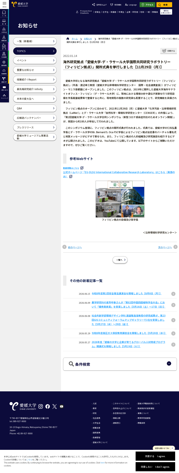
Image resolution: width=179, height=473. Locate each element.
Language (131, 4)
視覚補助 (115, 4)
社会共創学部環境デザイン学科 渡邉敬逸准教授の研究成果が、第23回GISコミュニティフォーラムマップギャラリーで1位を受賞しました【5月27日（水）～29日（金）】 (128, 320)
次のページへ (165, 247)
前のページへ (75, 247)
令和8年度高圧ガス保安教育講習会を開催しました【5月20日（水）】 (129, 333)
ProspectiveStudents (86, 11)
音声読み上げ (99, 4)
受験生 (97, 12)
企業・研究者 (132, 12)
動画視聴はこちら (71, 167)
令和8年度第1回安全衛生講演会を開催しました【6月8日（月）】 (127, 293)
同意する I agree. (155, 456)
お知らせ (88, 38)
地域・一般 (145, 12)
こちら (29, 459)
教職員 (155, 12)
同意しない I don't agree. (155, 466)
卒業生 (121, 12)
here (102, 462)
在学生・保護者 (109, 12)
